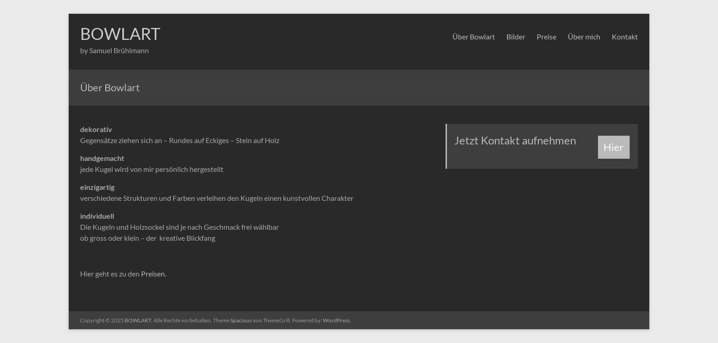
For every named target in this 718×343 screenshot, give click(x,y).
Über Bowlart (473, 36)
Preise (546, 36)
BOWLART (120, 33)
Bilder (515, 36)
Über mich (584, 36)
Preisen (153, 273)
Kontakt (625, 36)
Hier (614, 147)
